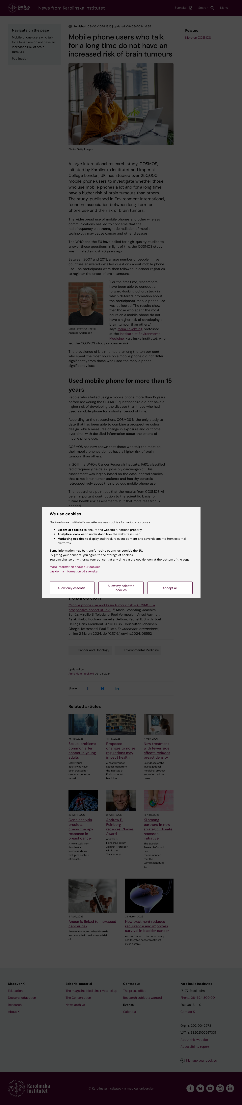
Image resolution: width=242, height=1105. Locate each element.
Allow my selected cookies (121, 588)
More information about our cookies (75, 567)
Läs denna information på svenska (73, 571)
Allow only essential (72, 588)
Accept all (170, 588)
